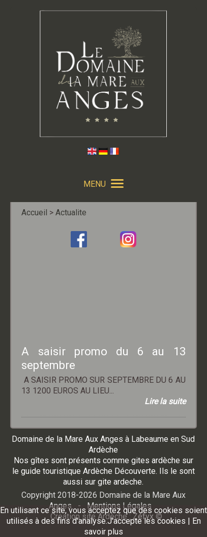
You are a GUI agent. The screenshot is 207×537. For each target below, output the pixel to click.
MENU (103, 184)
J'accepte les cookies (146, 521)
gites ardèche (155, 460)
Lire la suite (165, 401)
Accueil (34, 212)
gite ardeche (120, 482)
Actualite (70, 212)
